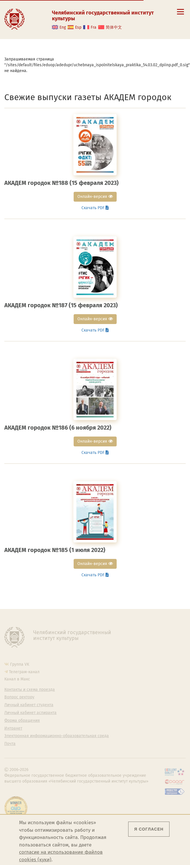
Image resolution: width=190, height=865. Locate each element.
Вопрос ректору (19, 697)
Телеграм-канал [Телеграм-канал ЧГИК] (24, 671)
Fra (93, 27)
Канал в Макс (17, 679)
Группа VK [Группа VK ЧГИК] (19, 664)
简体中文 (114, 27)
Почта (10, 743)
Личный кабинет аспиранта (30, 713)
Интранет (13, 728)
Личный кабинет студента (28, 705)
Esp (78, 27)
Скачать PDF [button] (95, 207)
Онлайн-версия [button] (95, 196)
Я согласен (148, 829)
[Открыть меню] (180, 15)
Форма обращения (22, 720)
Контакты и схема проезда (29, 689)
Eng (62, 27)
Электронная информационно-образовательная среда (56, 736)
